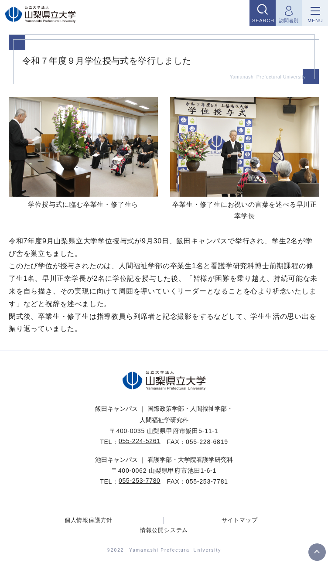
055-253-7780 (140, 480)
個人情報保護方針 (89, 520)
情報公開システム (164, 530)
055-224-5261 (140, 440)
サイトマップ (240, 520)
